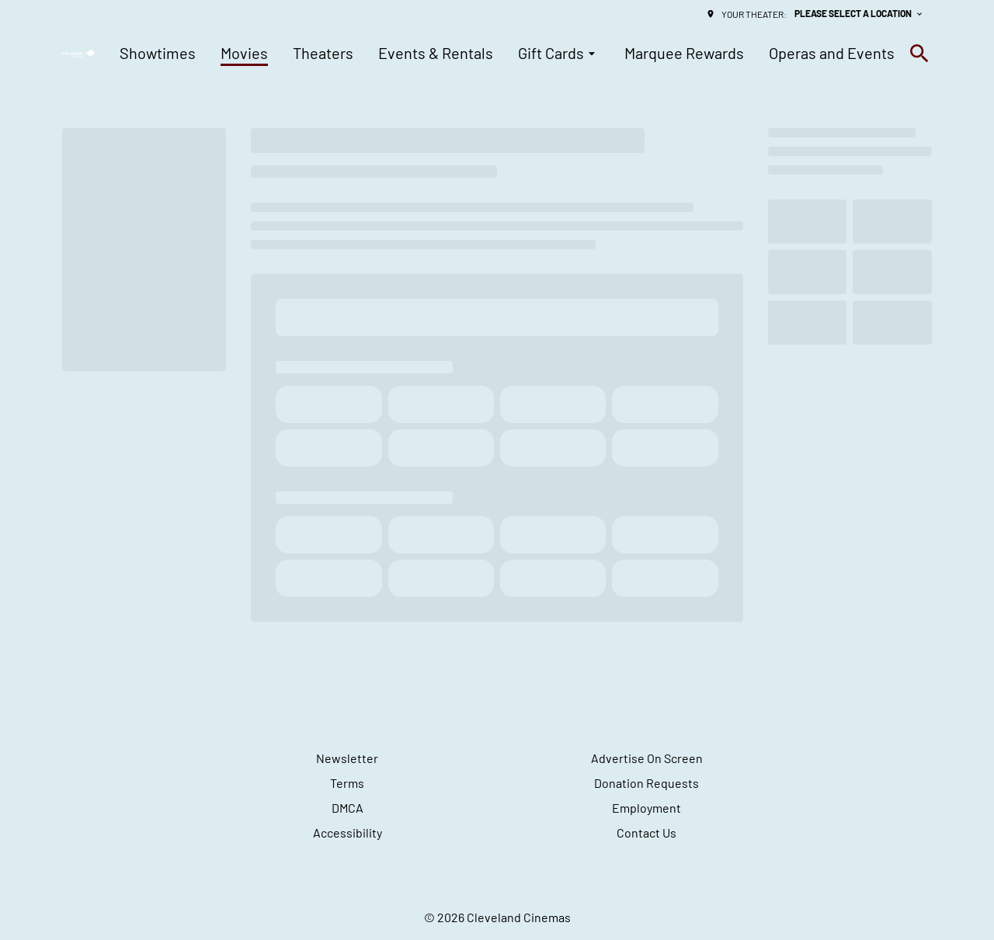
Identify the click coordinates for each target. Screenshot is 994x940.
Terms (347, 782)
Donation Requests (646, 782)
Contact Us (646, 832)
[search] (919, 53)
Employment (646, 807)
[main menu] (507, 53)
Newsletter (347, 758)
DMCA (347, 807)
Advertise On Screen (647, 758)
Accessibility (347, 832)
